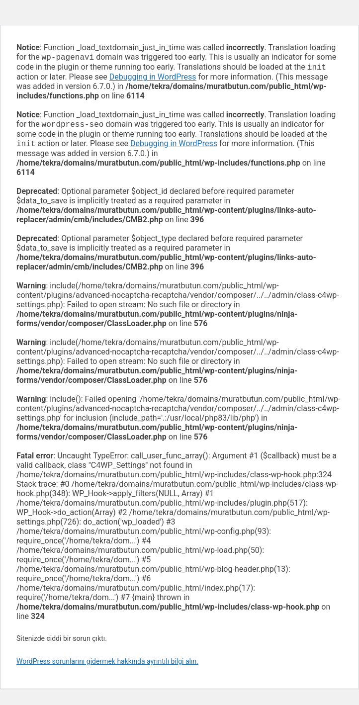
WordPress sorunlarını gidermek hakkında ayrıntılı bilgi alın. (107, 665)
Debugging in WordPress (152, 79)
